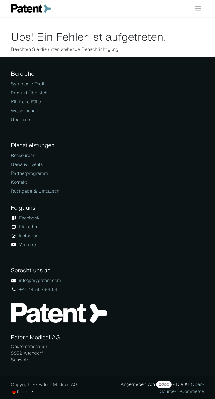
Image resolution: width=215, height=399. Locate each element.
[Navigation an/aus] (198, 8)
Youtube (27, 244)
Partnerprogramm (29, 173)
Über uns (20, 119)
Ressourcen (23, 155)
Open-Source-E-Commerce (182, 388)
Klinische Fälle (26, 101)
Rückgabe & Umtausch (35, 191)
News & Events (27, 164)
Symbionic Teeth (28, 83)
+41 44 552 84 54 (38, 289)
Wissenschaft (24, 110)
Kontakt (19, 182)
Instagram (29, 235)
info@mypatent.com (40, 280)
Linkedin (28, 226)
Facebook (29, 217)
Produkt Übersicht (30, 92)
